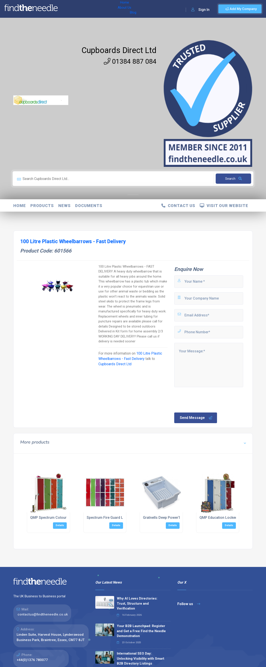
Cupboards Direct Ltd (119, 50)
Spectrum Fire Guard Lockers (110, 517)
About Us (84, 9)
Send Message (196, 418)
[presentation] (207, 399)
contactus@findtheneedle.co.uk (43, 614)
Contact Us (178, 205)
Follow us (188, 604)
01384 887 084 (130, 61)
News (64, 205)
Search (233, 179)
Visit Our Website (224, 205)
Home (67, 9)
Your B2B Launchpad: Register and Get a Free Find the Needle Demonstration (141, 631)
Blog (99, 9)
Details (60, 525)
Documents (88, 205)
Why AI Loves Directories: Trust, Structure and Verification (137, 603)
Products (42, 205)
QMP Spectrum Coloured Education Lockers (66, 517)
